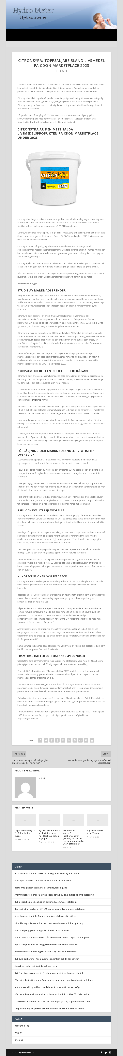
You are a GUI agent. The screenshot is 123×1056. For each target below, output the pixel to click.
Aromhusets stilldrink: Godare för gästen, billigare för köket (45, 916)
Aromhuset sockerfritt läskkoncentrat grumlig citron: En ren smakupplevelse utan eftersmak (73, 837)
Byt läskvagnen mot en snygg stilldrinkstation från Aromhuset (46, 944)
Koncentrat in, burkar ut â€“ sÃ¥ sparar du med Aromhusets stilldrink (50, 909)
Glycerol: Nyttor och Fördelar (95, 832)
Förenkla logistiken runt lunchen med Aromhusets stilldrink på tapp (49, 923)
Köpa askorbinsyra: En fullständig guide (25, 833)
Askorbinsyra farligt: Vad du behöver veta (36, 966)
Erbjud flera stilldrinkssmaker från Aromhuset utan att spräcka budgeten (52, 937)
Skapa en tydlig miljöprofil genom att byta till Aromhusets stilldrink (49, 1008)
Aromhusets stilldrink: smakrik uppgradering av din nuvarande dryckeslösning (54, 894)
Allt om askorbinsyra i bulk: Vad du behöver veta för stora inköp (47, 987)
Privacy (18, 1032)
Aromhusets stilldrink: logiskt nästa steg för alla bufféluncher (46, 951)
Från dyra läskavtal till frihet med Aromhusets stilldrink (43, 880)
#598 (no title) (22, 1025)
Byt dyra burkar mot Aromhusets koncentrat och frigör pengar (47, 958)
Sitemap (19, 1039)
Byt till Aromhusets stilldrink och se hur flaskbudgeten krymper (49, 834)
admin (42, 778)
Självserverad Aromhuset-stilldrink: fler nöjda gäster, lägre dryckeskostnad (52, 1001)
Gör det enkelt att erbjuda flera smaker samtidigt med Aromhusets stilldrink (54, 980)
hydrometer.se (26, 1052)
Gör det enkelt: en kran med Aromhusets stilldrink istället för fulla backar (52, 994)
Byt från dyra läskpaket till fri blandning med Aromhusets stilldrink (49, 973)
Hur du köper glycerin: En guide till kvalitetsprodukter (42, 930)
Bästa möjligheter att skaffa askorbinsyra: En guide (41, 887)
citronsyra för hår (40, 399)
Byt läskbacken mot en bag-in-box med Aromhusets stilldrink (46, 901)
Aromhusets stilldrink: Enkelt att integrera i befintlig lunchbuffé (47, 873)
